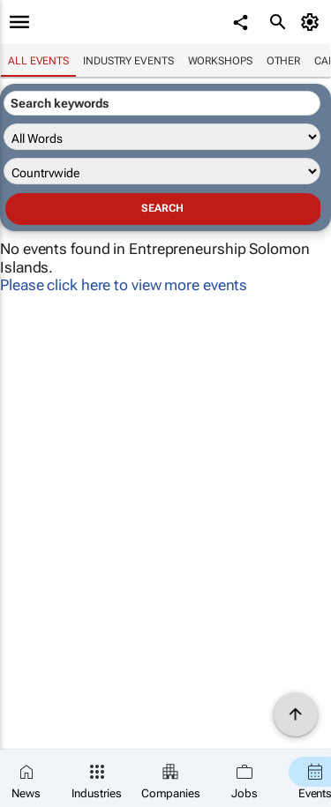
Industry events (128, 61)
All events (38, 61)
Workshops (220, 61)
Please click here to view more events (123, 285)
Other (284, 61)
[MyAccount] (313, 22)
